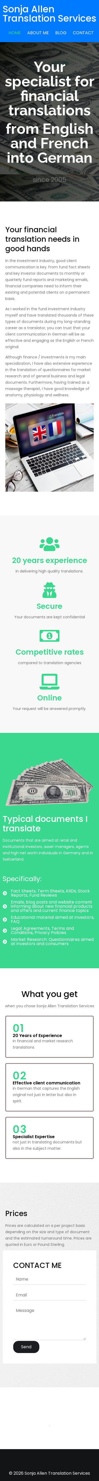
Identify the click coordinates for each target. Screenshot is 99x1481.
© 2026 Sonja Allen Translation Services (49, 1473)
